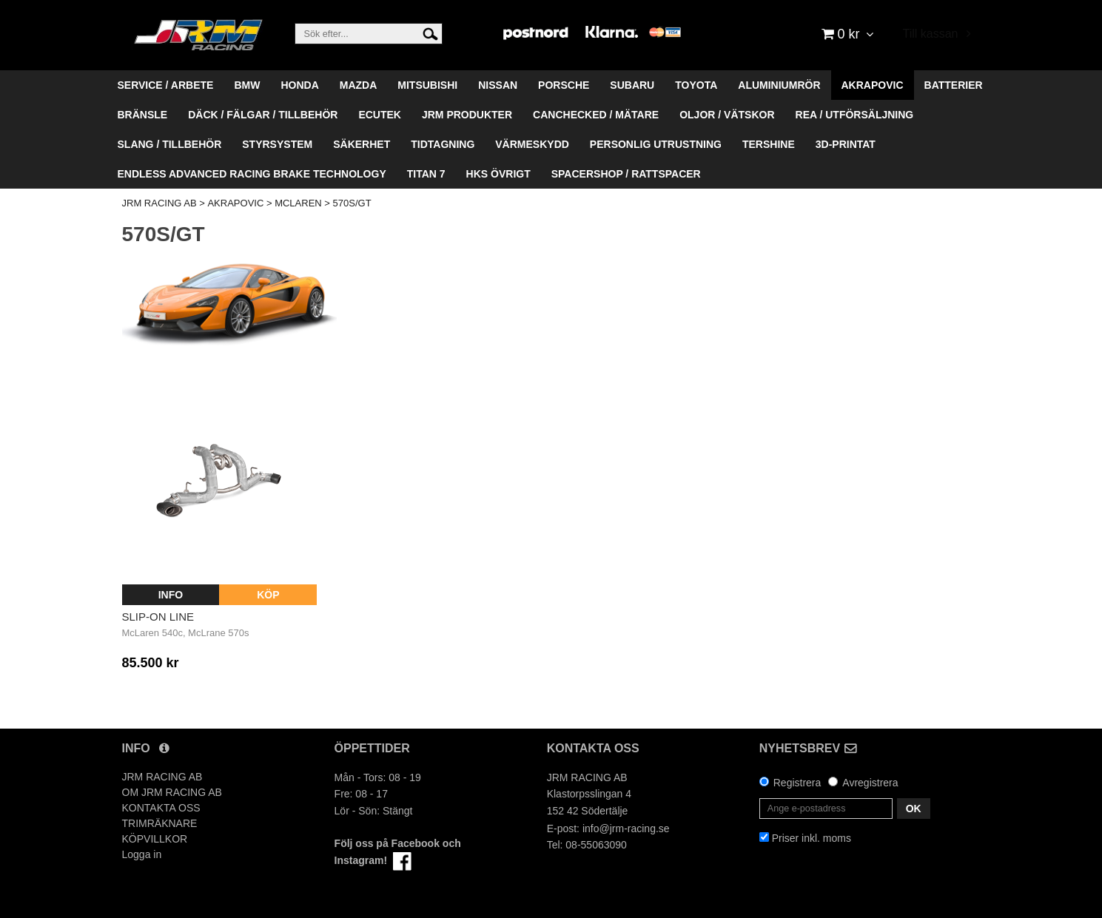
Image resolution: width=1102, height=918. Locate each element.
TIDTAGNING (442, 144)
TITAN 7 (426, 174)
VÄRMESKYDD (532, 144)
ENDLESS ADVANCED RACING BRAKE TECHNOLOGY (252, 174)
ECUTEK (379, 115)
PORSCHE (563, 85)
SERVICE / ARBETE (166, 85)
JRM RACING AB (159, 203)
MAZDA (358, 85)
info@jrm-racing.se (626, 828)
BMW (247, 85)
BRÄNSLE (143, 115)
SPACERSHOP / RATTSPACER (626, 174)
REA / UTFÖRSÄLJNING (855, 115)
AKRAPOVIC (872, 85)
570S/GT (352, 203)
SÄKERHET (361, 144)
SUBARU (632, 85)
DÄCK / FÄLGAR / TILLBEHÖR (262, 115)
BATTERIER (953, 85)
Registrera (797, 783)
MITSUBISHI (427, 85)
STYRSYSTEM (277, 144)
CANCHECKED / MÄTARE (596, 115)
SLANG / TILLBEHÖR (170, 144)
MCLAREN (298, 203)
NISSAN (497, 85)
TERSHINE (768, 144)
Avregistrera (870, 783)
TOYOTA (696, 85)
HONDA (299, 85)
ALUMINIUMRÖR (779, 85)
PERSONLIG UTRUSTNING (656, 144)
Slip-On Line (158, 616)
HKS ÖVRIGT (498, 174)
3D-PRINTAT (846, 144)
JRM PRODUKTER (467, 115)
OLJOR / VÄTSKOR (726, 115)
